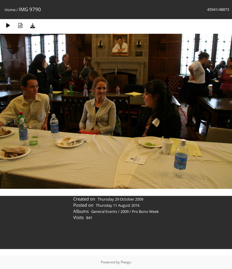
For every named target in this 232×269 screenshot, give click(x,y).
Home (10, 9)
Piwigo (126, 262)
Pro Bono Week (145, 211)
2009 (124, 211)
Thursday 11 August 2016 (117, 205)
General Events (104, 211)
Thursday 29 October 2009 (120, 199)
